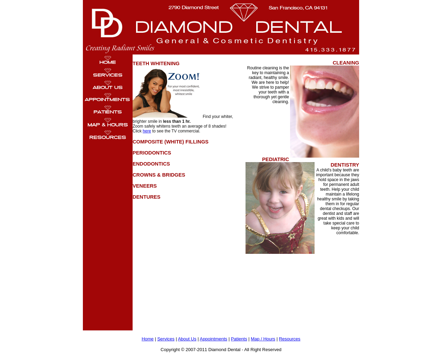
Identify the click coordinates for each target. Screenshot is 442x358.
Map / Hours (263, 338)
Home (148, 338)
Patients (239, 338)
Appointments (214, 338)
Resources (289, 338)
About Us (187, 338)
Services (165, 338)
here (147, 131)
